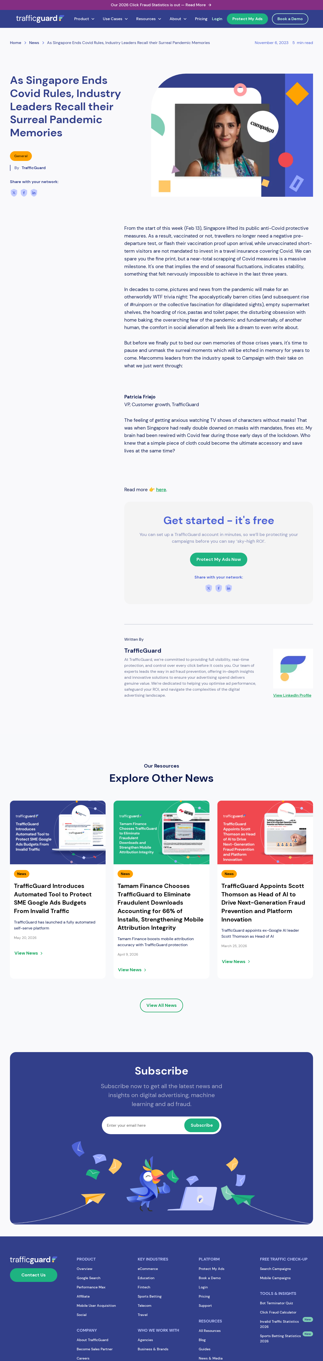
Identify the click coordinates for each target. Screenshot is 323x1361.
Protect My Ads (247, 18)
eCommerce (148, 1268)
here (161, 489)
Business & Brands (153, 1349)
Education (146, 1278)
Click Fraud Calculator (278, 1312)
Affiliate (83, 1296)
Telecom (144, 1305)
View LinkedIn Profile (292, 695)
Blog (202, 1340)
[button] (84, 19)
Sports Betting (150, 1296)
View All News (161, 1005)
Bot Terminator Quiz (276, 1303)
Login (217, 18)
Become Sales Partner (95, 1349)
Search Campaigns (275, 1268)
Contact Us (33, 1275)
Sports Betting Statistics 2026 (280, 1338)
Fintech (144, 1287)
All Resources (210, 1330)
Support (205, 1305)
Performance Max (91, 1287)
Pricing (201, 18)
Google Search (88, 1278)
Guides (204, 1349)
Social (81, 1314)
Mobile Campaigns (275, 1278)
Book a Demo (290, 18)
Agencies (145, 1340)
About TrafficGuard (92, 1340)
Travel (142, 1314)
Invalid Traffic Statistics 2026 (279, 1324)
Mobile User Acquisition (96, 1305)
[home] (40, 19)
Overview (84, 1268)
